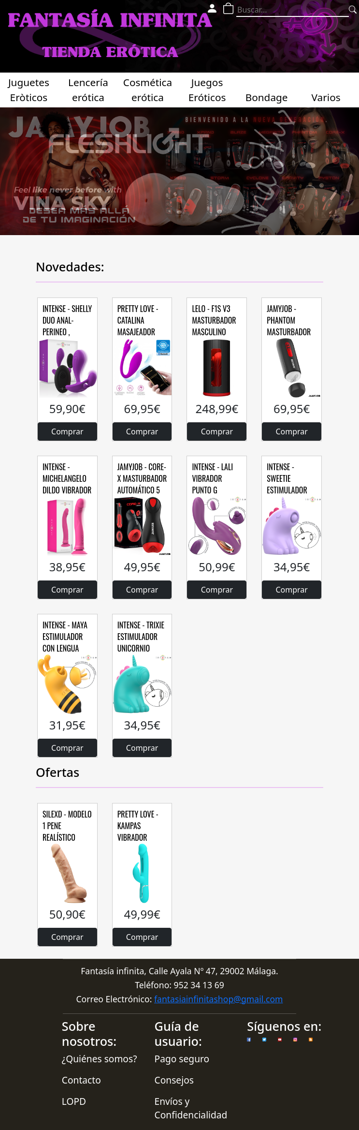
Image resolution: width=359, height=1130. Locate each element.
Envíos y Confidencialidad (191, 1108)
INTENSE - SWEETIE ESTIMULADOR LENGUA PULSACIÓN (287, 490)
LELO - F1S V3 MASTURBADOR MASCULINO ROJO (214, 326)
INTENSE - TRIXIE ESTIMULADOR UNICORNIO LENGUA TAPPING (141, 642)
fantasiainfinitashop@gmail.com (218, 999)
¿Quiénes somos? (99, 1058)
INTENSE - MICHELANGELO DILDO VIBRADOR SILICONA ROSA (67, 484)
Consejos (174, 1079)
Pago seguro (182, 1058)
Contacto (81, 1079)
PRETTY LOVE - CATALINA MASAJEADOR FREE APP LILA (137, 326)
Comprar (67, 431)
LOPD (74, 1101)
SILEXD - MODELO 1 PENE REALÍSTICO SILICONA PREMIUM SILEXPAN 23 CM (67, 843)
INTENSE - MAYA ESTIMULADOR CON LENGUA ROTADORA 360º (66, 642)
